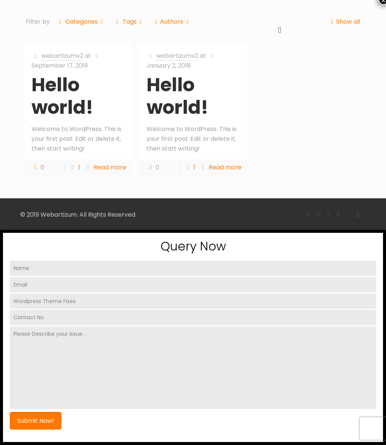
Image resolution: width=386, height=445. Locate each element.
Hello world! (62, 96)
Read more (110, 167)
